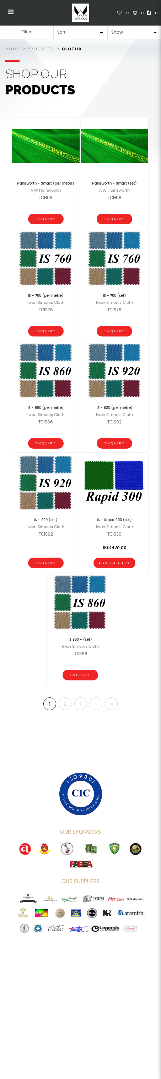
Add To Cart (114, 563)
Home (12, 49)
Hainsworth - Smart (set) (114, 183)
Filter (26, 32)
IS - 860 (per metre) (46, 408)
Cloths (72, 49)
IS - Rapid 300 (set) (114, 520)
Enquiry (46, 219)
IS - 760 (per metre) (46, 295)
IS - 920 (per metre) (115, 408)
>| (111, 704)
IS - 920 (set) (46, 520)
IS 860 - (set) (80, 639)
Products (41, 49)
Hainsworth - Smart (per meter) (45, 183)
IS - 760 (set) (114, 295)
